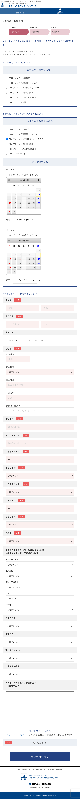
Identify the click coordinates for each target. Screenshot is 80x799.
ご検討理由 (15, 500)
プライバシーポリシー (17, 735)
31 (15, 211)
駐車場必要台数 (12, 666)
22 (39, 203)
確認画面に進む (40, 756)
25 (20, 207)
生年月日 (9, 332)
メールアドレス (17, 435)
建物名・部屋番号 (14, 406)
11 (20, 199)
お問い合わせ (20, 13)
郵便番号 (10, 354)
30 (10, 211)
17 (15, 203)
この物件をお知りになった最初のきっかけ (24, 551)
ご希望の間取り (17, 451)
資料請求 (60, 13)
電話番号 (14, 418)
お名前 (13, 300)
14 (34, 199)
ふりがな (14, 316)
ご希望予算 (15, 516)
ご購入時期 (10, 618)
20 (29, 203)
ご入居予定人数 (17, 484)
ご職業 (13, 533)
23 (10, 207)
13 (29, 199)
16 (10, 203)
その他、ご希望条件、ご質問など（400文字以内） (20, 684)
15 (39, 199)
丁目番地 (10, 393)
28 (34, 207)
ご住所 (13, 348)
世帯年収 (9, 634)
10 (15, 199)
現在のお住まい (12, 650)
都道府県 (10, 367)
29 (39, 207)
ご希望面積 (15, 467)
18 (20, 203)
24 (15, 207)
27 (29, 207)
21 (34, 203)
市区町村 (10, 380)
